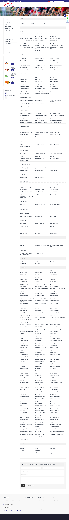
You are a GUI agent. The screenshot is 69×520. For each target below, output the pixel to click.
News (35, 5)
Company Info (41, 501)
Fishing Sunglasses (8, 37)
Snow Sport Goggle (13, 81)
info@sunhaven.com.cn (9, 1)
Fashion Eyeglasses (13, 68)
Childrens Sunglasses (8, 48)
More (13, 64)
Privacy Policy (41, 509)
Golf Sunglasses (7, 35)
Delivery (27, 501)
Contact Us (53, 5)
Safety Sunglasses (8, 43)
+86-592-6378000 (10, 98)
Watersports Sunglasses (9, 39)
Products (28, 5)
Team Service (28, 503)
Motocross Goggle (8, 52)
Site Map (27, 509)
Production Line (37, 263)
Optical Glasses (7, 50)
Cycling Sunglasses (8, 22)
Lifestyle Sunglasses (8, 26)
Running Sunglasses (56, 505)
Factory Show (43, 5)
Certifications (28, 507)
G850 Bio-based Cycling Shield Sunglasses (13, 75)
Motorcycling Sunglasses (9, 28)
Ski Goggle (6, 24)
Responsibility (41, 503)
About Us (61, 5)
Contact (6, 498)
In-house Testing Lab (23, 263)
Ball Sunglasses (7, 41)
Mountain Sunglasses (8, 33)
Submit (23, 485)
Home (22, 5)
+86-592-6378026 (18, 1)
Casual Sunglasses (13, 62)
